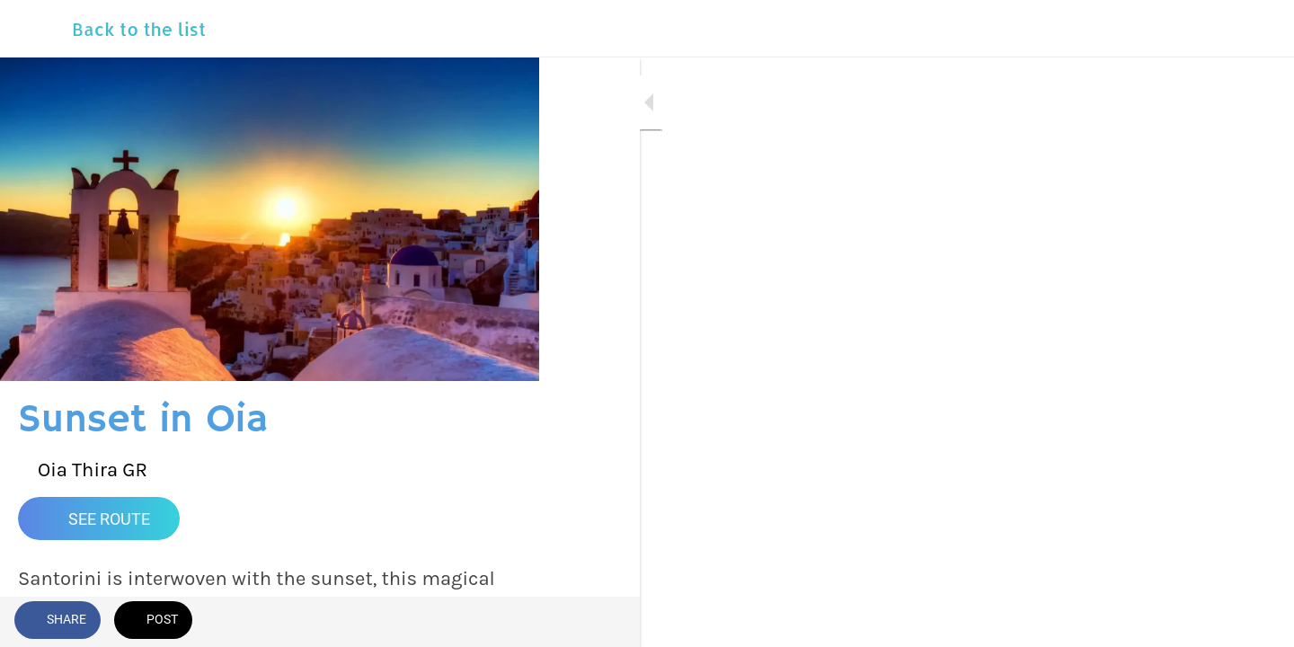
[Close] (36, 29)
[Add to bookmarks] (503, 621)
